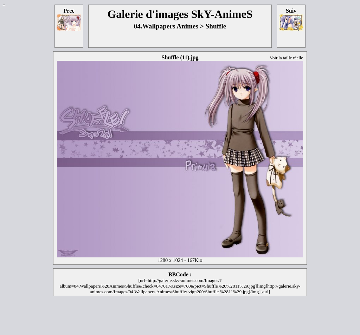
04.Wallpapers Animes (166, 26)
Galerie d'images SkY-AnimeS (179, 14)
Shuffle (216, 26)
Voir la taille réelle (286, 57)
